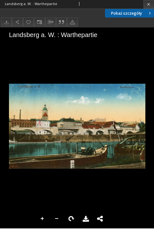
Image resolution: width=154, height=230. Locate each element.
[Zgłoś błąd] (72, 22)
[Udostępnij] (17, 22)
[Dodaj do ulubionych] (28, 22)
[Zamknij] (148, 4)
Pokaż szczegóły (131, 13)
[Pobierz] (6, 22)
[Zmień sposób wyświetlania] (39, 22)
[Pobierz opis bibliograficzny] (50, 22)
